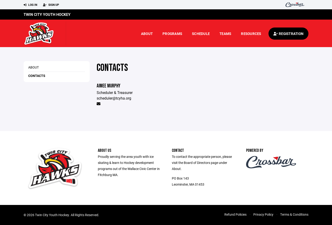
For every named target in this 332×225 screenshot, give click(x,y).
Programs (172, 33)
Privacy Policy (263, 214)
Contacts (36, 75)
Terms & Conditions (294, 214)
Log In (30, 5)
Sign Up (51, 5)
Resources (251, 33)
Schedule (201, 33)
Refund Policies (235, 214)
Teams (225, 33)
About (147, 33)
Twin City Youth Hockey (47, 14)
